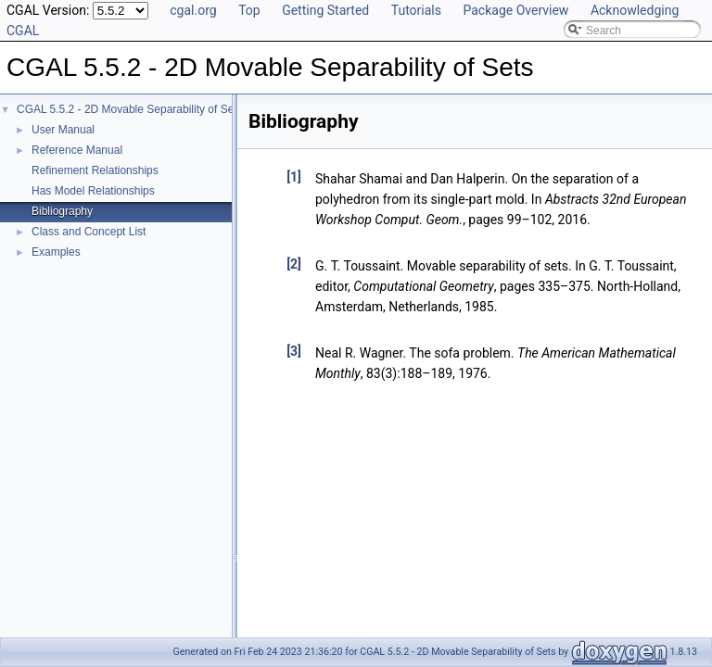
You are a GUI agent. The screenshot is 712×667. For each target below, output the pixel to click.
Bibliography (62, 211)
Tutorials (416, 10)
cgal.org (193, 10)
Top (249, 10)
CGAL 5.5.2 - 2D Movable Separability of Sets (130, 109)
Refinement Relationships (95, 170)
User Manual (63, 129)
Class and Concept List (89, 231)
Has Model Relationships (93, 190)
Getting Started (325, 10)
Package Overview (515, 10)
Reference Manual (77, 150)
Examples (56, 251)
